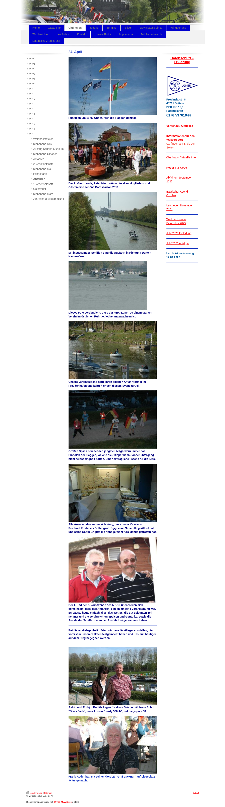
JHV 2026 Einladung (179, 233)
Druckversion (34, 793)
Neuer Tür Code (176, 167)
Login (196, 792)
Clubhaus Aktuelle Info (181, 157)
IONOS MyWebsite (62, 802)
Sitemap (48, 793)
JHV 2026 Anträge (177, 243)
